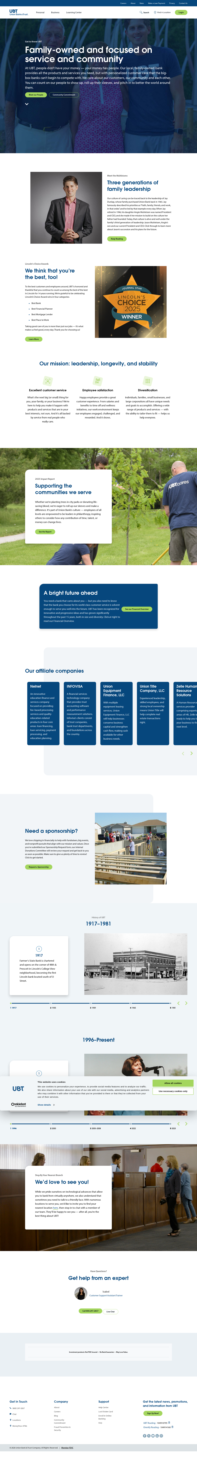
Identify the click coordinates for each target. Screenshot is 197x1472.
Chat (14, 1432)
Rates (142, 3)
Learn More (34, 339)
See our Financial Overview (137, 609)
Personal (40, 12)
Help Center (104, 1425)
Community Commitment (64, 94)
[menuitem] (39, 12)
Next (186, 1024)
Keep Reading (117, 238)
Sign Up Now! (153, 1431)
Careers (123, 3)
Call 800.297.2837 (90, 1330)
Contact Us (183, 3)
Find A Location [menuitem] (164, 12)
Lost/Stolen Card (106, 1430)
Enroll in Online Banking (105, 1435)
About (133, 3)
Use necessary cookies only (173, 1452)
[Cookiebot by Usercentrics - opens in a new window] (18, 1466)
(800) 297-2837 (18, 1426)
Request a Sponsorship (39, 886)
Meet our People (36, 94)
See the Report (45, 531)
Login (181, 12)
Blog (56, 1434)
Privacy (172, 3)
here (55, 1227)
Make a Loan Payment (156, 3)
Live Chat (111, 1330)
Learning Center (74, 12)
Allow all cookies (173, 1444)
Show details (44, 1466)
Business (55, 12)
